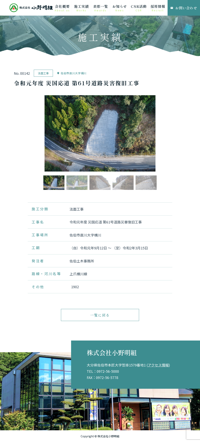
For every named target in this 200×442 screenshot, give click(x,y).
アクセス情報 (158, 364)
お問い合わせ (183, 7)
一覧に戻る (100, 314)
